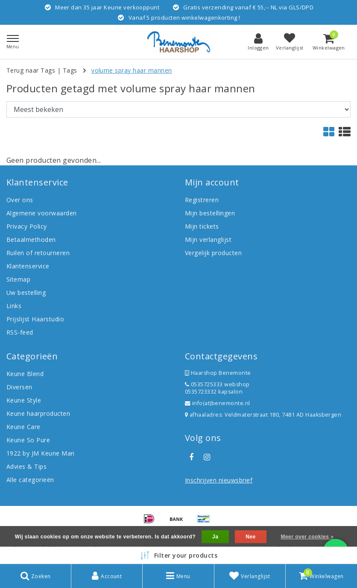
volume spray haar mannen (131, 70)
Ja (215, 537)
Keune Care (23, 427)
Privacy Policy (26, 226)
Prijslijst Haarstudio (35, 319)
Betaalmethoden (31, 239)
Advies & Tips (26, 466)
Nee (250, 537)
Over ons (19, 200)
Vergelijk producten (213, 253)
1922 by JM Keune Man (40, 453)
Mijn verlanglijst (208, 239)
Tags (70, 70)
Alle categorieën (30, 480)
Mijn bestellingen (210, 213)
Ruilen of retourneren (38, 253)
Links (13, 306)
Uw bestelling (26, 292)
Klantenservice (28, 266)
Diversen (19, 387)
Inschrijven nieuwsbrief (218, 480)
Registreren (202, 200)
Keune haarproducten (38, 413)
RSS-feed (19, 332)
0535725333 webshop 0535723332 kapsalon (217, 388)
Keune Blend (25, 374)
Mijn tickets (202, 226)
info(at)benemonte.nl (217, 403)
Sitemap (18, 279)
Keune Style (23, 400)
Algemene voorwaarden (41, 213)
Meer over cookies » (307, 537)
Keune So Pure (28, 440)
